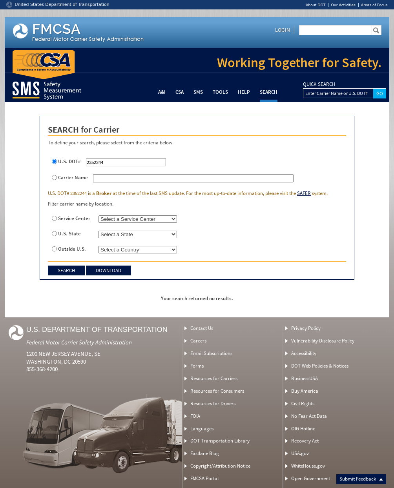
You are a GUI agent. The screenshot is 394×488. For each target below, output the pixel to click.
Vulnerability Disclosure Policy (322, 340)
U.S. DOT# (69, 161)
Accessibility (303, 353)
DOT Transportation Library (220, 440)
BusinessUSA (304, 378)
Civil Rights (302, 403)
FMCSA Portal (204, 478)
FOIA (195, 416)
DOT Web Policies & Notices (319, 365)
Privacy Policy (306, 328)
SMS (198, 92)
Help (244, 92)
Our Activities (343, 5)
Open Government (310, 478)
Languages (201, 428)
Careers (198, 340)
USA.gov (300, 453)
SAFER (304, 193)
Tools (220, 92)
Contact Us (201, 328)
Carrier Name (73, 178)
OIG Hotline (303, 428)
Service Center (74, 218)
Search (268, 92)
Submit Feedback (361, 478)
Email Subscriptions (211, 353)
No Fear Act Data (309, 416)
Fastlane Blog (204, 453)
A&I (162, 92)
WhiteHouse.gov (308, 466)
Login (282, 29)
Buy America (304, 391)
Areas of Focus (374, 5)
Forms (197, 365)
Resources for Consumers (217, 391)
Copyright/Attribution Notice (220, 466)
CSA (179, 92)
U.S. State (69, 234)
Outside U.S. (72, 249)
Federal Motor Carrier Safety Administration (79, 342)
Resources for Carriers (213, 378)
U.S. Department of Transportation (97, 329)
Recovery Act (305, 440)
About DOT (316, 5)
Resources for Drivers (212, 403)
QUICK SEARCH (319, 84)
